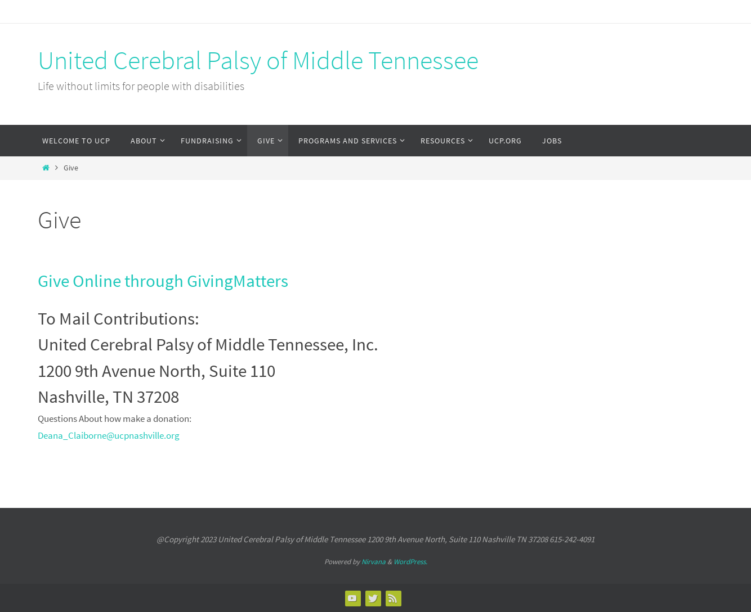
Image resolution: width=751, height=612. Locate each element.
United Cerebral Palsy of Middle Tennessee (258, 60)
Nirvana (373, 561)
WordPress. (410, 561)
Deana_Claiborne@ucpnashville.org (109, 435)
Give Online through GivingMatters (163, 280)
